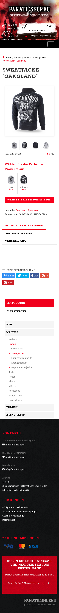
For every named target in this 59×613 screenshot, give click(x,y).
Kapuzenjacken (19, 362)
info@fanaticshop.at (15, 444)
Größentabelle (19, 233)
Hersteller (16, 311)
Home (8, 57)
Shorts (12, 381)
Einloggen (34, 36)
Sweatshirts (17, 348)
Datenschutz (8, 520)
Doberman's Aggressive (27, 210)
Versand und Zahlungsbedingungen (19, 511)
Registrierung (45, 36)
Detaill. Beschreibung (24, 225)
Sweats (27, 57)
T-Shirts (13, 339)
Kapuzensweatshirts (21, 358)
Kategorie (16, 303)
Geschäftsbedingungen (13, 515)
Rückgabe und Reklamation (15, 507)
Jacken (12, 372)
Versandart (15, 241)
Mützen (12, 386)
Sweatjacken (39, 57)
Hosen (12, 376)
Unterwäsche (15, 400)
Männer (17, 57)
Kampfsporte (15, 395)
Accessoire (14, 390)
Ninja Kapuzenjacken (22, 367)
